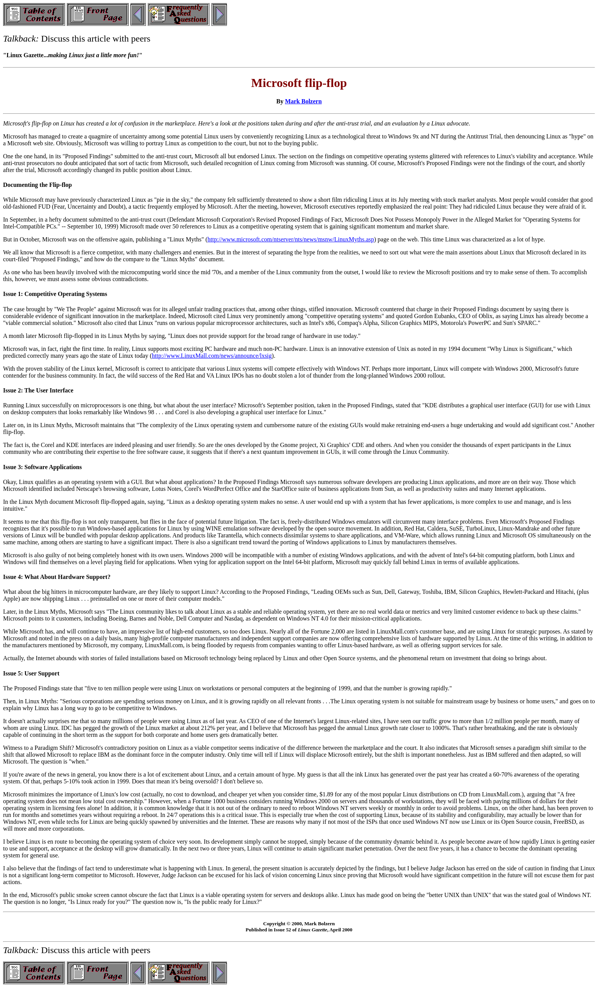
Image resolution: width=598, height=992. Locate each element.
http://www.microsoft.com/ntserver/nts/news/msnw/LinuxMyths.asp (290, 239)
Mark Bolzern (303, 101)
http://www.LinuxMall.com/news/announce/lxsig (212, 355)
